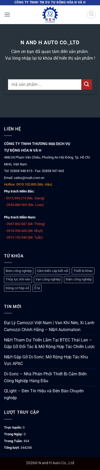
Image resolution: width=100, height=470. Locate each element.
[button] (7, 14)
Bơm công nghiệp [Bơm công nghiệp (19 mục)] (19, 271)
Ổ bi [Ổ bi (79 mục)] (37, 288)
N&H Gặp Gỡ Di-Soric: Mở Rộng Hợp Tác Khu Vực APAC (46, 360)
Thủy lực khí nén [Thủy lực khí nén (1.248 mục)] (18, 279)
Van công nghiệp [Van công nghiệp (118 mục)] (48, 279)
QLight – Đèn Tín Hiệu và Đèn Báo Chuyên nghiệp (44, 394)
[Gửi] (86, 84)
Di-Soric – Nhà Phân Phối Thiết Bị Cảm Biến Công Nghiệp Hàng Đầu (45, 377)
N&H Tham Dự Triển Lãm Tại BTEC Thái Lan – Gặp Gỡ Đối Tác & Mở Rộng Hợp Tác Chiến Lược (49, 343)
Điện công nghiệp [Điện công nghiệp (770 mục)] (79, 279)
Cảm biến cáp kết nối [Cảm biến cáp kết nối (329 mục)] (52, 271)
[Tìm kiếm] (91, 14)
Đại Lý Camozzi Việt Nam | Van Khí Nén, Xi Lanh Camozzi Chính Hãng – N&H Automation (49, 326)
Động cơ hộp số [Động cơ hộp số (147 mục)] (17, 288)
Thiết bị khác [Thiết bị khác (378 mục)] (83, 271)
